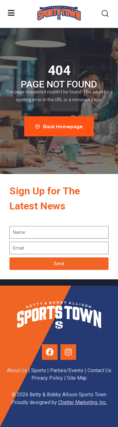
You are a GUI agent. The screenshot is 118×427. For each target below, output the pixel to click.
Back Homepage (59, 126)
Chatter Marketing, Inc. (82, 402)
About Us (17, 370)
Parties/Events (66, 370)
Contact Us (99, 370)
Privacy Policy (47, 378)
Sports (38, 370)
